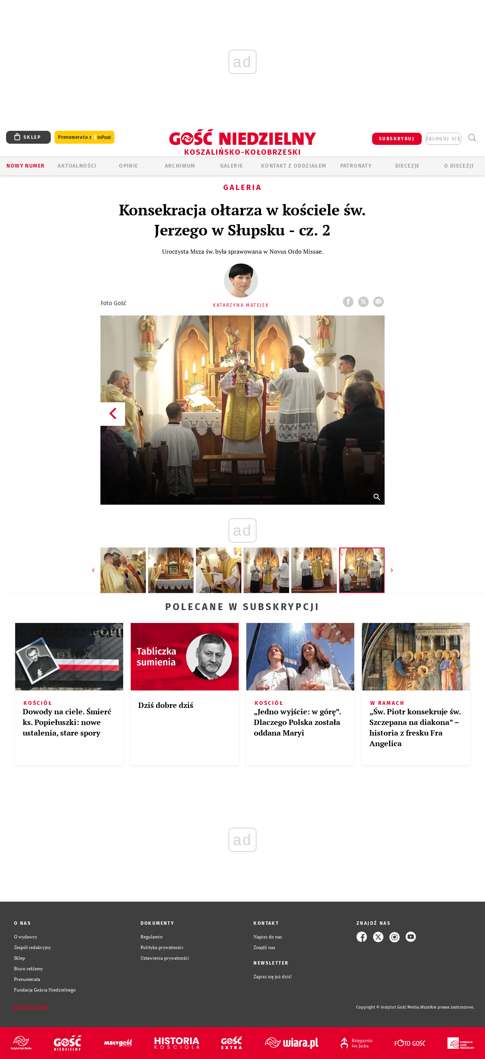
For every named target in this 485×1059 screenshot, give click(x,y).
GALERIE (231, 166)
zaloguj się (443, 138)
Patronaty (356, 166)
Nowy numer (25, 166)
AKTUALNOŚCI (77, 166)
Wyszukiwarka (472, 138)
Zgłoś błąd (31, 1007)
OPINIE (128, 166)
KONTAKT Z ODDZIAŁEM (294, 166)
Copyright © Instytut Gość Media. (388, 1007)
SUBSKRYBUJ (397, 138)
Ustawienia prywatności (165, 958)
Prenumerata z (84, 137)
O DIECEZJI (459, 166)
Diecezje (407, 166)
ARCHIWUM (180, 166)
